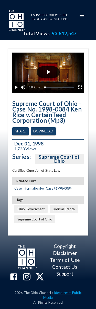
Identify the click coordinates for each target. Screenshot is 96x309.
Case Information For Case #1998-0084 (42, 188)
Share (20, 131)
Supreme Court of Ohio (59, 159)
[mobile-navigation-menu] (82, 17)
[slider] (59, 87)
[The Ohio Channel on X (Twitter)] (39, 277)
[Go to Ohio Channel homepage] (16, 21)
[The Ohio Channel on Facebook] (13, 277)
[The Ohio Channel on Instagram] (26, 277)
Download (43, 131)
